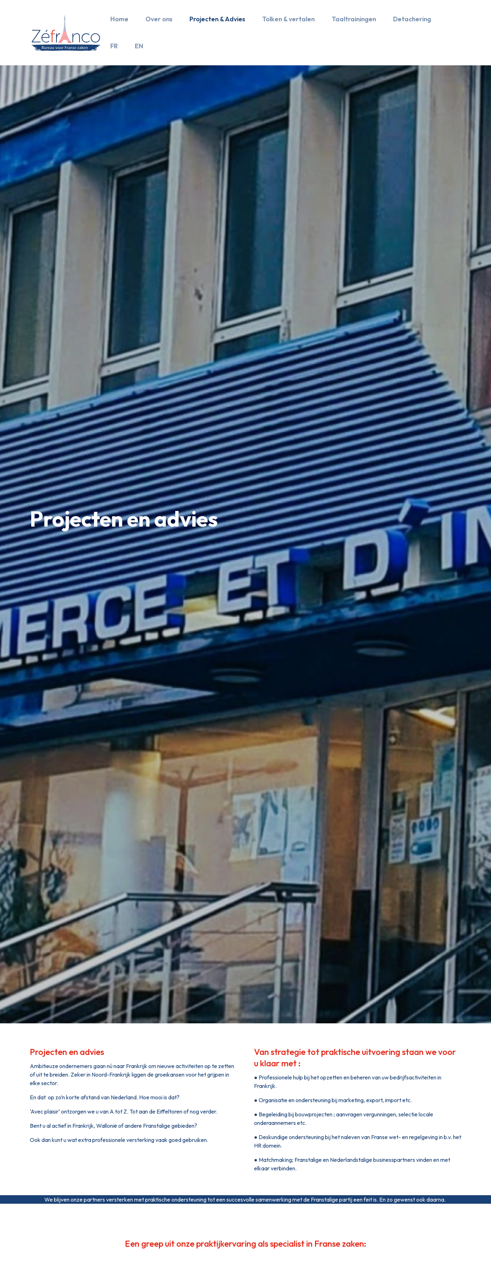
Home (119, 19)
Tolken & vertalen (288, 19)
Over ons (158, 19)
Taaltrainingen (354, 19)
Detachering (412, 19)
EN (139, 46)
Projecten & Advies (217, 19)
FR (114, 46)
